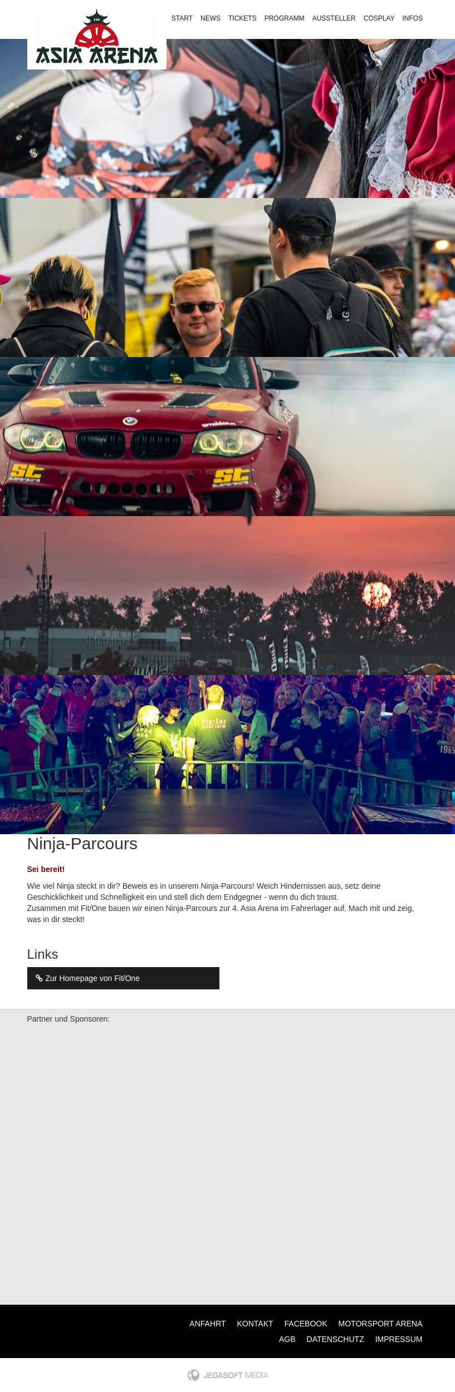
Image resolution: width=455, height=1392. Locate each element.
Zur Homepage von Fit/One (86, 978)
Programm (285, 18)
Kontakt (297, 44)
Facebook (306, 1323)
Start (182, 18)
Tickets (242, 18)
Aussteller (334, 18)
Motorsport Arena (381, 1323)
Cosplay (379, 18)
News (210, 18)
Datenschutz (335, 1339)
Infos (413, 18)
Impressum (399, 1339)
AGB (287, 1339)
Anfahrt (207, 1323)
